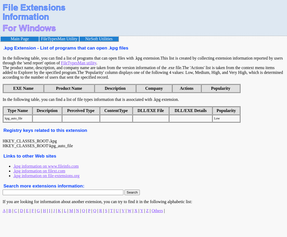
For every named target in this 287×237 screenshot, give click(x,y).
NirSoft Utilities (99, 39)
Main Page (20, 39)
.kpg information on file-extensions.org (46, 175)
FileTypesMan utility (78, 63)
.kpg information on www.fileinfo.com (46, 166)
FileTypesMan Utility (59, 39)
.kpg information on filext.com (39, 171)
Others (157, 210)
